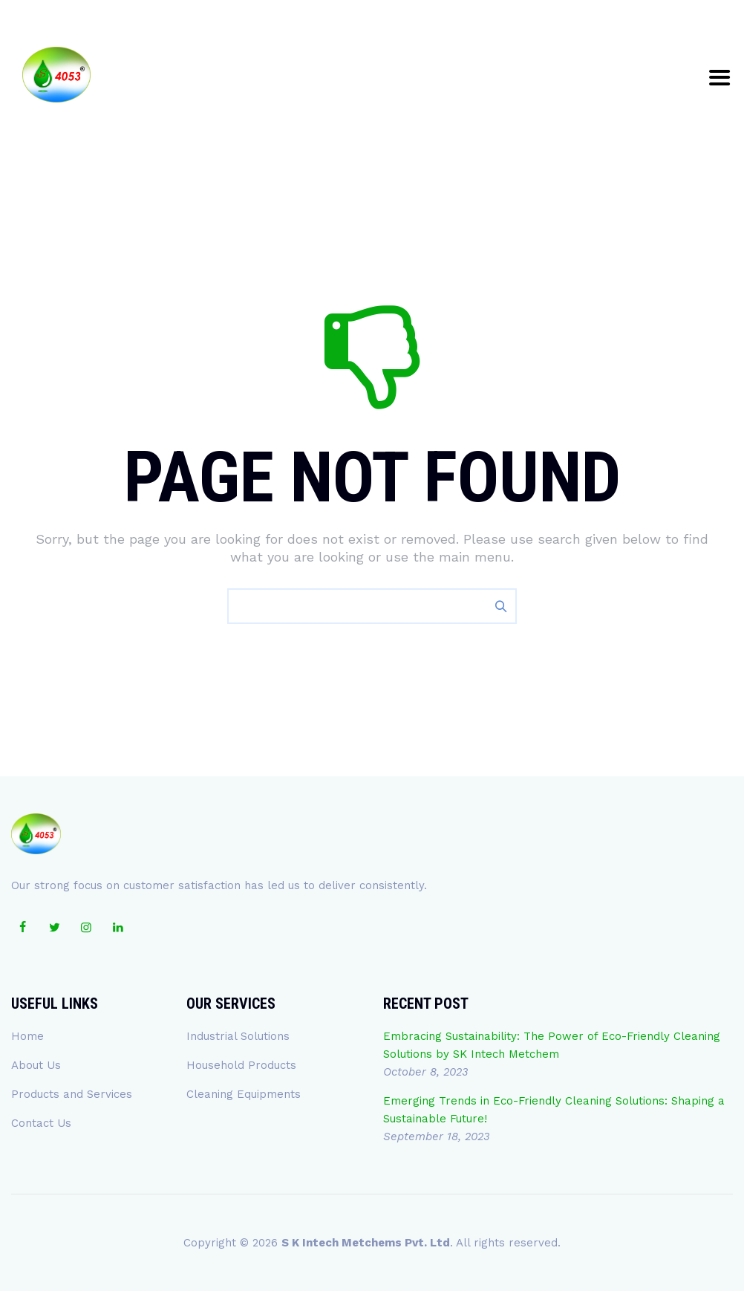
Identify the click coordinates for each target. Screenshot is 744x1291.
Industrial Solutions (238, 1036)
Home (27, 1036)
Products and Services (71, 1094)
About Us (36, 1065)
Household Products (241, 1065)
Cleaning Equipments (243, 1094)
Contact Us (41, 1123)
